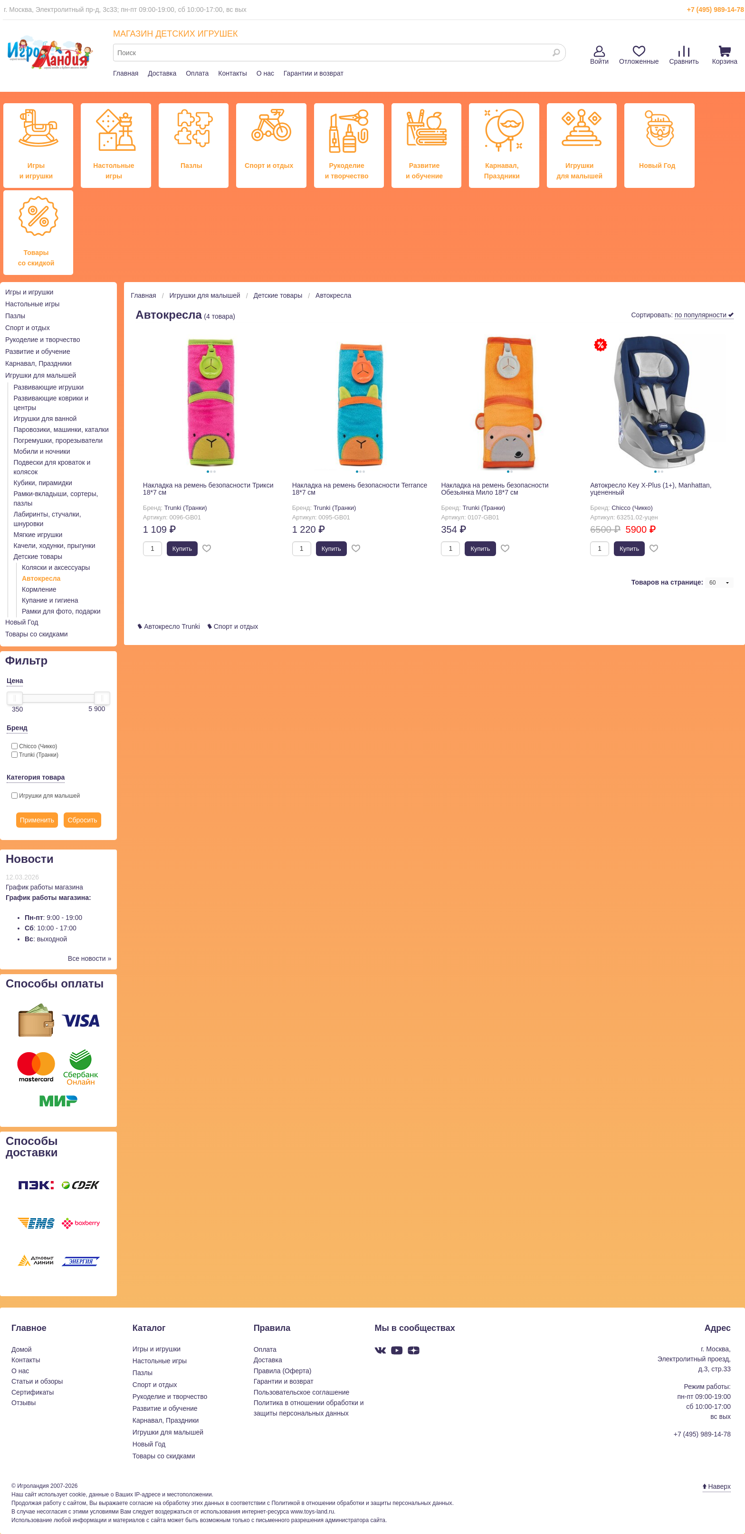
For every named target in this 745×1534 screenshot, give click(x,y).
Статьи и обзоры (37, 1381)
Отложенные (639, 55)
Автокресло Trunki (169, 626)
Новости (30, 858)
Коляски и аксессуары (56, 567)
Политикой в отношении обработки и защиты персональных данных (361, 1503)
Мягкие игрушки (38, 534)
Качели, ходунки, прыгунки (55, 545)
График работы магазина (44, 887)
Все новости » (90, 958)
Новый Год (21, 622)
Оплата (197, 73)
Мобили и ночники (42, 451)
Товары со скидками (36, 634)
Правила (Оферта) (283, 1371)
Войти (599, 55)
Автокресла (41, 578)
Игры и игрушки (29, 292)
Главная (125, 73)
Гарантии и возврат (314, 73)
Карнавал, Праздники (38, 363)
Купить (182, 548)
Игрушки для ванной (45, 418)
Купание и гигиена (50, 600)
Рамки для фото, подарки (61, 611)
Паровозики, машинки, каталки (61, 429)
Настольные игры (32, 304)
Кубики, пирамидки (43, 483)
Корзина (724, 55)
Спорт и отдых (27, 328)
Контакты (232, 73)
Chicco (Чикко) (34, 746)
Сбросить (82, 820)
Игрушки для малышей (40, 375)
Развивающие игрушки (49, 387)
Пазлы (15, 316)
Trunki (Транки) (34, 755)
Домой (21, 1349)
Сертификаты (32, 1392)
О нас (265, 73)
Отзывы (23, 1403)
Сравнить (683, 55)
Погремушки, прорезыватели (58, 440)
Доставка (162, 73)
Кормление (39, 589)
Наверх (717, 1486)
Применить (37, 820)
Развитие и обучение (37, 351)
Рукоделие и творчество (42, 339)
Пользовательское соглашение (302, 1392)
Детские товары (38, 556)
